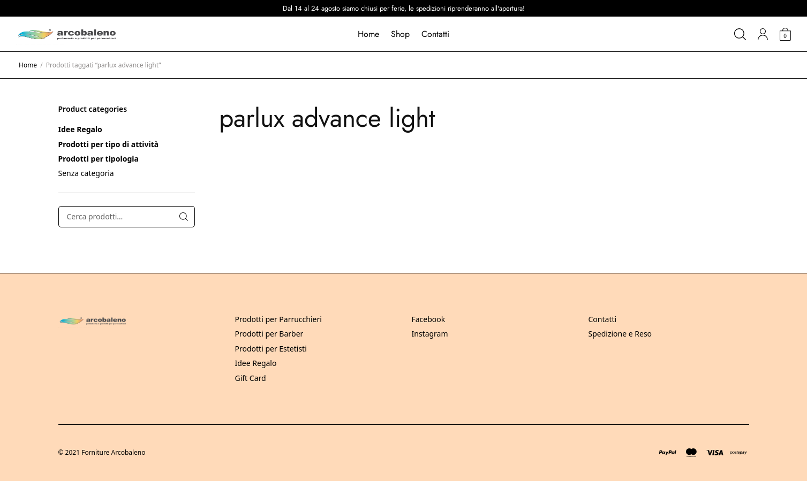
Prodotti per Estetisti (271, 348)
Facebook (429, 319)
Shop (400, 34)
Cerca (184, 217)
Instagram (430, 334)
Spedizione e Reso (620, 334)
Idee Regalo (80, 129)
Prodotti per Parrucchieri (278, 319)
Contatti (435, 34)
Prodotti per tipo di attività (108, 144)
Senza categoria (86, 173)
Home (368, 34)
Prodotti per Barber (269, 334)
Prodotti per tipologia (98, 159)
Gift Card (250, 378)
